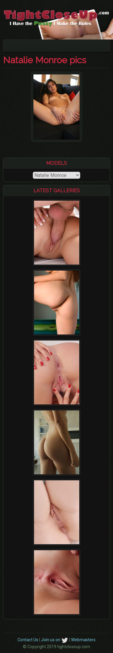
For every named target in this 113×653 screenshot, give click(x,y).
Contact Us (27, 639)
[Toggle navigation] (11, 46)
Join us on (54, 639)
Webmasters (83, 639)
